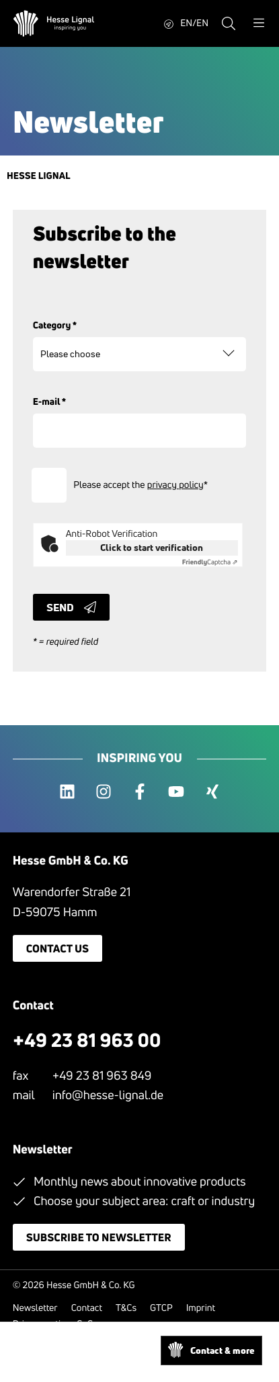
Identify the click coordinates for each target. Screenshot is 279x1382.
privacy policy (175, 485)
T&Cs (126, 1308)
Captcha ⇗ (210, 562)
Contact (86, 1308)
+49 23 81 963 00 (87, 1040)
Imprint (200, 1308)
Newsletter (35, 1308)
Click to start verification (151, 548)
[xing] (212, 792)
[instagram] (103, 792)
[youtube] (176, 792)
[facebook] (140, 792)
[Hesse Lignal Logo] (53, 23)
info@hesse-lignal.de (107, 1095)
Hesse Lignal (39, 176)
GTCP (161, 1308)
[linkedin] (67, 792)
